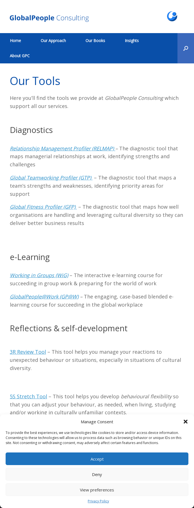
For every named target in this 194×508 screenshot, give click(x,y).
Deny (97, 474)
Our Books (95, 40)
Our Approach (53, 40)
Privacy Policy (98, 501)
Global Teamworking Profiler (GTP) (51, 177)
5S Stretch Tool (28, 396)
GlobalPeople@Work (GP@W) (44, 296)
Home (15, 40)
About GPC (20, 55)
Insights (132, 40)
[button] (185, 421)
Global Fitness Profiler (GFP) (43, 206)
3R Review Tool (28, 351)
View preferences (97, 490)
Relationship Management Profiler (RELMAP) (62, 148)
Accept (97, 459)
